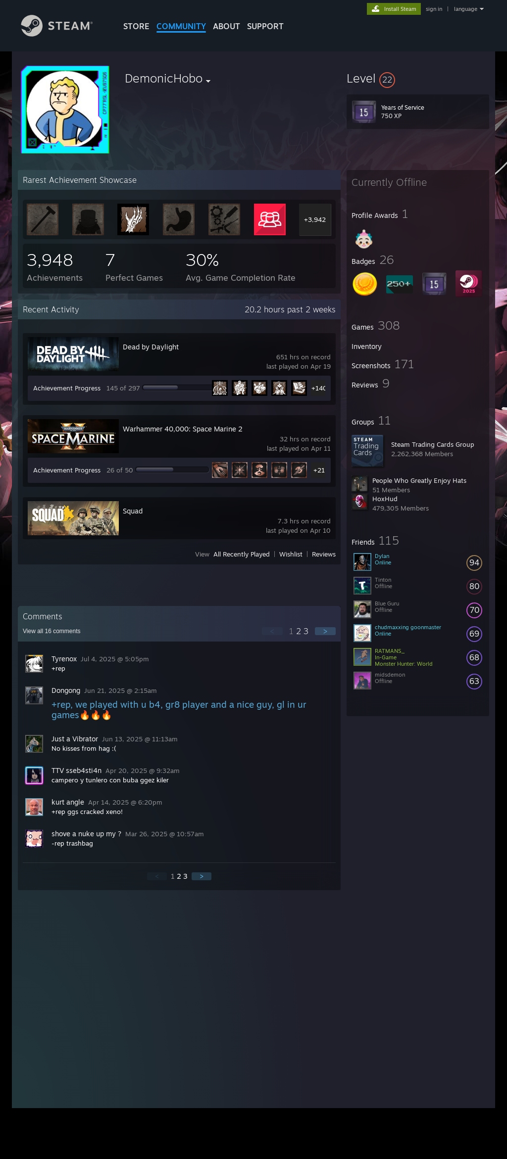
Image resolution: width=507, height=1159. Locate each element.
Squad (133, 511)
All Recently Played (241, 554)
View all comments (52, 631)
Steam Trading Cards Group (432, 444)
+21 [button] (319, 470)
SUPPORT (265, 26)
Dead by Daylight (151, 347)
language (465, 8)
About (226, 26)
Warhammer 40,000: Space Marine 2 (183, 429)
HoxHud (385, 499)
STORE (136, 26)
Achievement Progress (67, 388)
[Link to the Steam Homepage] (64, 34)
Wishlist (291, 554)
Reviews (324, 554)
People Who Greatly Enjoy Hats (419, 480)
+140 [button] (319, 388)
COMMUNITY (181, 26)
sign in (434, 8)
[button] (418, 78)
